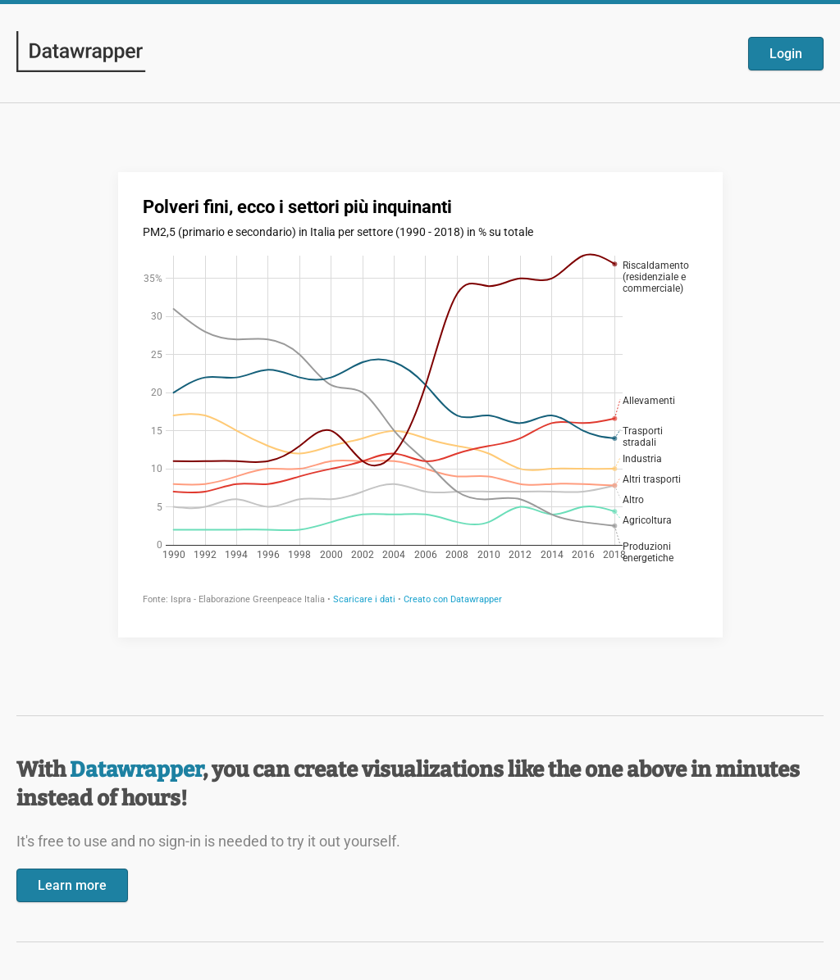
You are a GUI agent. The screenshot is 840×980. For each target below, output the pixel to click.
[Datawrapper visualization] (420, 403)
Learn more (72, 885)
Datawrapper (136, 770)
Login (785, 53)
